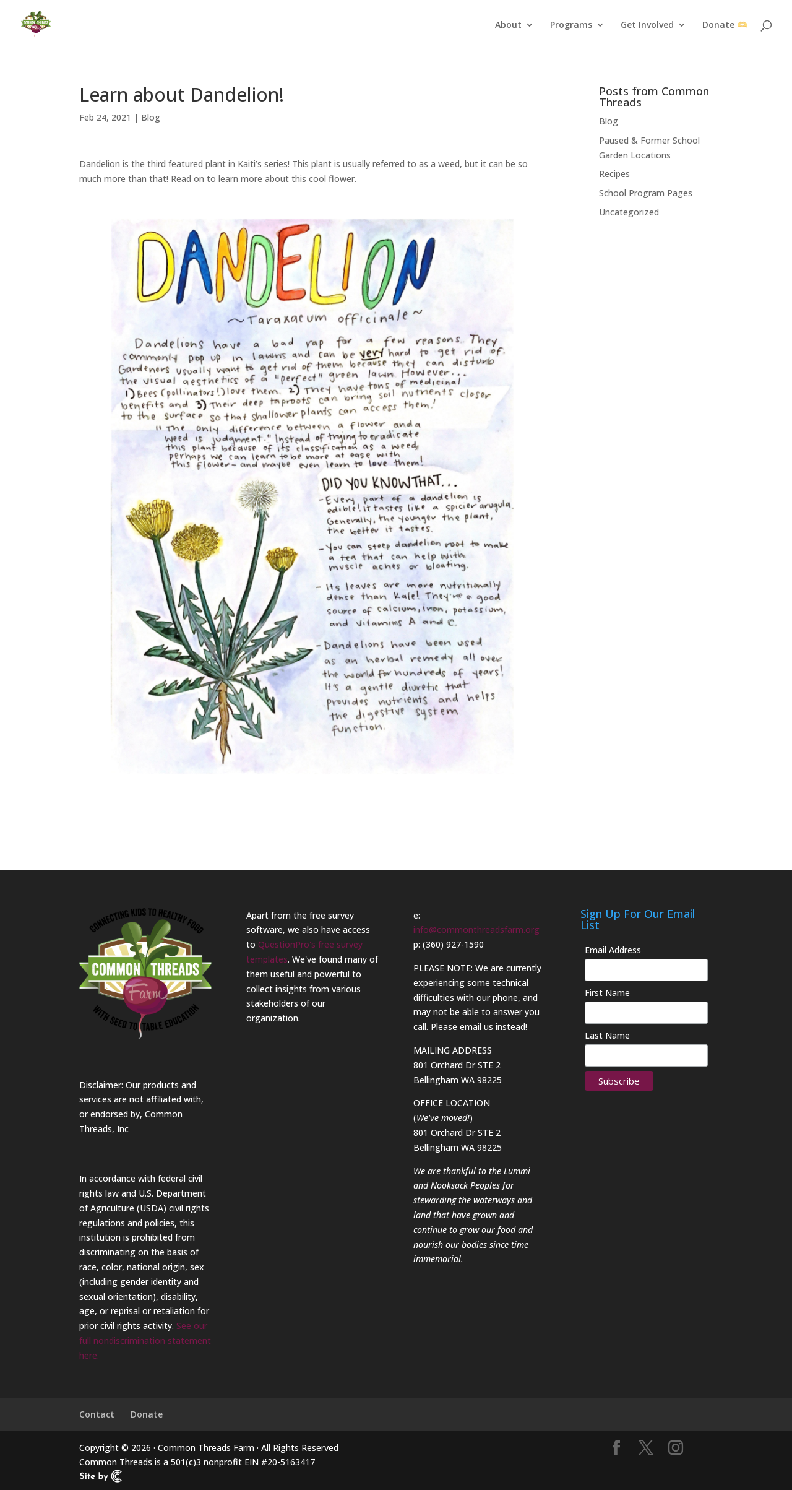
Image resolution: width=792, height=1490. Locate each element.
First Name (607, 992)
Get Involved (647, 25)
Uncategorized (629, 212)
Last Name (607, 1035)
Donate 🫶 (724, 25)
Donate (147, 1414)
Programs (571, 25)
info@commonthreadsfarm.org (476, 929)
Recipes (614, 174)
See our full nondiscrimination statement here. (145, 1340)
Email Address (613, 950)
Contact (96, 1414)
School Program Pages (645, 193)
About (508, 25)
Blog (150, 117)
